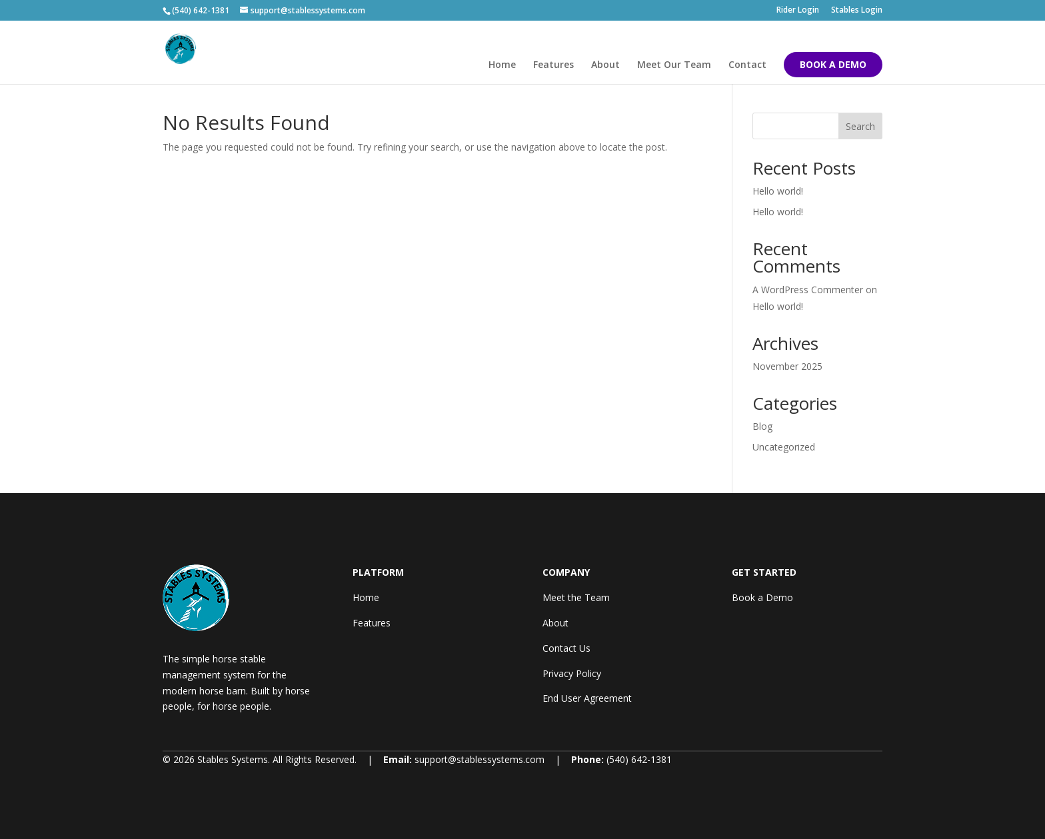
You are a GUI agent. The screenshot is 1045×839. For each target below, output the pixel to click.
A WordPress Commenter (807, 289)
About (605, 65)
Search (860, 126)
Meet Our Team (674, 65)
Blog (762, 426)
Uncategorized (783, 446)
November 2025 (787, 366)
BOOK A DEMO (833, 64)
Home (502, 65)
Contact (747, 65)
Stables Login (856, 10)
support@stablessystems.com (479, 759)
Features (553, 65)
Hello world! (777, 191)
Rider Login (797, 10)
